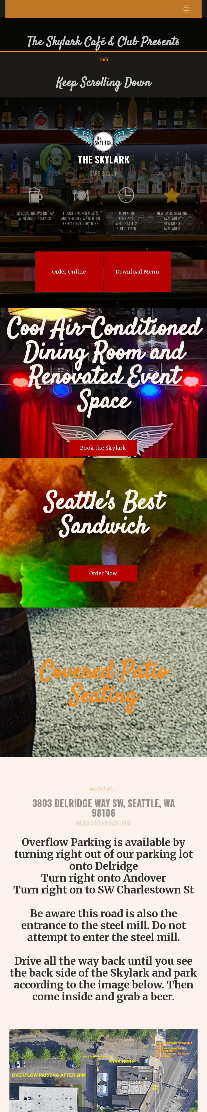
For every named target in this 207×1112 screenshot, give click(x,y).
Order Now (103, 573)
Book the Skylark (103, 448)
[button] (186, 9)
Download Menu (137, 271)
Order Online (69, 271)
